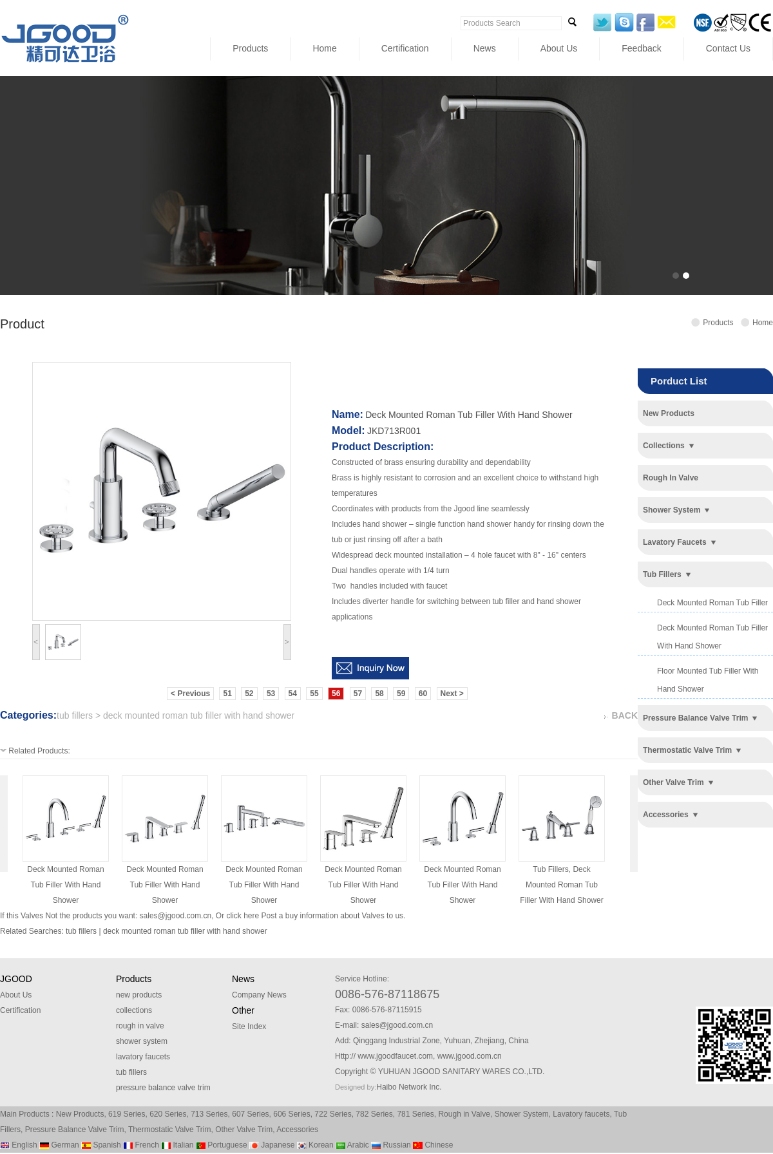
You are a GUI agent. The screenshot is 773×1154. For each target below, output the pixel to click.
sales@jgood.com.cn (176, 915)
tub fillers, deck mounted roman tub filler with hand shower (561, 885)
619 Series (126, 1114)
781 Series (415, 1114)
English (18, 1144)
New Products (80, 1114)
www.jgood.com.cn (469, 1056)
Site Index (249, 1026)
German (59, 1144)
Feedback (641, 48)
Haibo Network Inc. (408, 1087)
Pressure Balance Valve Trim (74, 1129)
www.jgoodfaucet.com (395, 1056)
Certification (405, 48)
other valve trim (673, 782)
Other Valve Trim (243, 1129)
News (484, 48)
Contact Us (728, 48)
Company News (259, 994)
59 (401, 693)
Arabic (352, 1144)
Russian (391, 1144)
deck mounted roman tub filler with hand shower (65, 885)
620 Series (167, 1114)
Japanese (271, 1144)
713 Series (209, 1114)
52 (249, 693)
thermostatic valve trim (687, 750)
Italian (177, 1144)
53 (271, 693)
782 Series (374, 1114)
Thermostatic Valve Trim (169, 1129)
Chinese (433, 1144)
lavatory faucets (675, 542)
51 (227, 693)
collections (664, 445)
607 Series (250, 1114)
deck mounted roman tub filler (712, 602)
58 (379, 693)
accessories (666, 814)
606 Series (291, 1114)
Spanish (101, 1144)
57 (358, 693)
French (141, 1144)
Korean (315, 1144)
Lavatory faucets (581, 1114)
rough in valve (670, 477)
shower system (671, 510)
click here (242, 915)
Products (250, 48)
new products (668, 413)
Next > (452, 693)
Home (324, 48)
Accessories (297, 1129)
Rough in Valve (464, 1114)
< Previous (190, 693)
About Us (559, 48)
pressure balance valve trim (695, 718)
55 (314, 693)
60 (423, 693)
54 (293, 693)
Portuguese (221, 1144)
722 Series (332, 1114)
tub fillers (662, 574)
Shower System (522, 1114)
